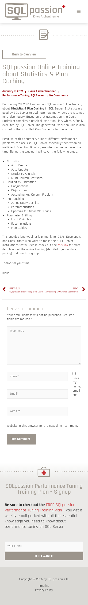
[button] (24, 54)
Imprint (44, 586)
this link (63, 245)
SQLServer (38, 95)
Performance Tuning (15, 95)
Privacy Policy (44, 590)
